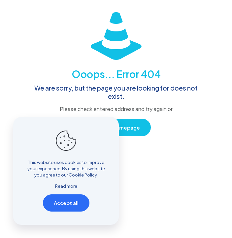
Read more (66, 186)
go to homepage (119, 127)
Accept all (66, 203)
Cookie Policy (83, 175)
